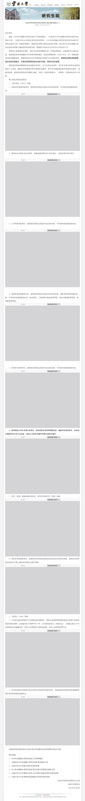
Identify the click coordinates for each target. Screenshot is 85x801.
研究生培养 (49, 4)
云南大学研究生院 (46, 795)
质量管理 (57, 4)
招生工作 (43, 4)
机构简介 (37, 4)
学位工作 (63, 4)
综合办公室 (69, 4)
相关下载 (77, 4)
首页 (30, 4)
